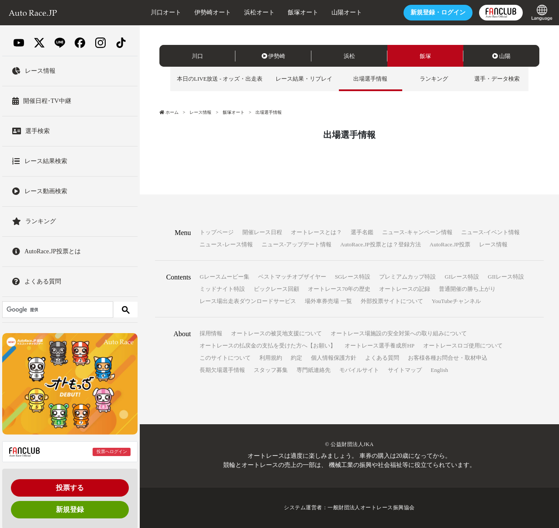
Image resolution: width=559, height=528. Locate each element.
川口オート (163, 12)
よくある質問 (382, 358)
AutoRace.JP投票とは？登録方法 (380, 245)
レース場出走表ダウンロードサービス (248, 301)
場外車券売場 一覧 (328, 301)
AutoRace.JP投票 (450, 245)
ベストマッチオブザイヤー (292, 277)
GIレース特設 (462, 277)
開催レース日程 (262, 232)
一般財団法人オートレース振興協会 (371, 508)
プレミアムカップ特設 (407, 277)
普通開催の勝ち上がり (467, 289)
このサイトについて (225, 358)
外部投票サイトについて (392, 301)
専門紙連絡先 (314, 370)
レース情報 (200, 112)
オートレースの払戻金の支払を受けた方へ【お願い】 (268, 346)
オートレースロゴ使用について (463, 346)
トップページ (217, 232)
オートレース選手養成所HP (379, 346)
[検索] (57, 309)
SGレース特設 (353, 277)
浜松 (349, 56)
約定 (296, 358)
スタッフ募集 (271, 370)
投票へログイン (112, 451)
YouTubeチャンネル (456, 301)
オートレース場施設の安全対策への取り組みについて (399, 333)
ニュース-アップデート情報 (296, 245)
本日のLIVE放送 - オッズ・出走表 (219, 78)
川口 (197, 56)
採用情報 (211, 333)
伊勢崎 (274, 56)
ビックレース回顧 (276, 289)
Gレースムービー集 (224, 277)
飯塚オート (301, 12)
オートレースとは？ (316, 232)
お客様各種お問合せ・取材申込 (447, 358)
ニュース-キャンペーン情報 (417, 232)
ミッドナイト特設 (222, 289)
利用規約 (270, 358)
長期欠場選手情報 (222, 370)
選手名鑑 (362, 232)
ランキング (434, 78)
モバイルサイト (359, 370)
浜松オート (257, 12)
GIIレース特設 (506, 277)
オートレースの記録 (404, 289)
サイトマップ (405, 370)
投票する (70, 487)
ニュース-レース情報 (226, 245)
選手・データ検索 (497, 78)
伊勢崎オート (210, 12)
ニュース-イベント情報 (490, 232)
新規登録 (70, 509)
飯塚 (425, 56)
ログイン (435, 12)
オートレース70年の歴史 (339, 289)
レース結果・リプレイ (304, 78)
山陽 (501, 56)
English (439, 370)
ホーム (169, 112)
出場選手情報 (371, 78)
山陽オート (344, 12)
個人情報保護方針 (333, 358)
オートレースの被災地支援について (276, 333)
